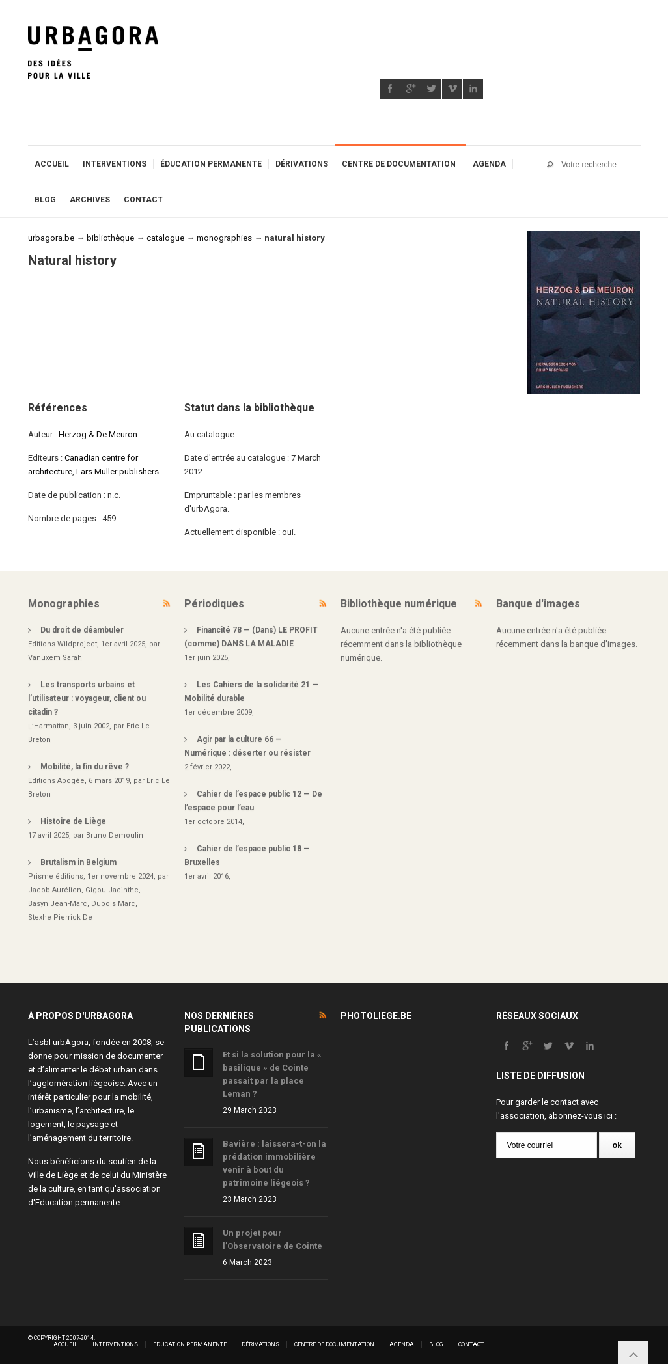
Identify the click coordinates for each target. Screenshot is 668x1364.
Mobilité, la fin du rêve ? (84, 766)
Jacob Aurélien (54, 890)
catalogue (165, 238)
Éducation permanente (211, 164)
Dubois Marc (113, 903)
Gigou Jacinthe (112, 890)
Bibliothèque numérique (399, 603)
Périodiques (214, 603)
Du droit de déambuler (82, 629)
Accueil (52, 164)
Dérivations (301, 164)
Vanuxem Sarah (55, 657)
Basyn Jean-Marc (57, 903)
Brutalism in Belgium (78, 862)
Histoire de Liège (73, 821)
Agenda (489, 164)
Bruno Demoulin (114, 835)
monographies (224, 238)
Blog (45, 199)
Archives (90, 199)
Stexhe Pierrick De (60, 917)
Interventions (114, 164)
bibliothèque (110, 238)
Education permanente (77, 1202)
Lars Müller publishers (117, 471)
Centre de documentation (399, 164)
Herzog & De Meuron (98, 434)
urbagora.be (51, 238)
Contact (143, 199)
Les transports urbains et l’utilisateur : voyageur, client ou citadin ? (87, 698)
